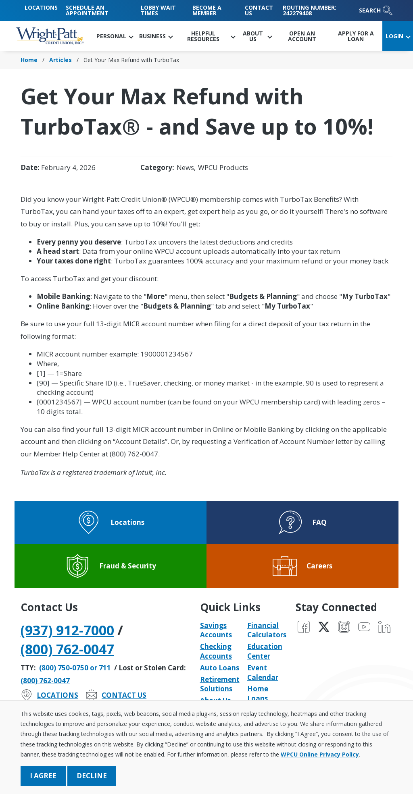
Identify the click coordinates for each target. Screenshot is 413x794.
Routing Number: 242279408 (309, 10)
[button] (114, 36)
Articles (60, 60)
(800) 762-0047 (67, 649)
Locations (41, 7)
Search (375, 10)
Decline (92, 775)
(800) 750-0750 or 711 (75, 667)
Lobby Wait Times (158, 10)
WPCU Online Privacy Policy (320, 754)
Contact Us (259, 10)
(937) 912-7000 (67, 630)
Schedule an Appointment (87, 10)
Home (29, 60)
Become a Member (206, 10)
